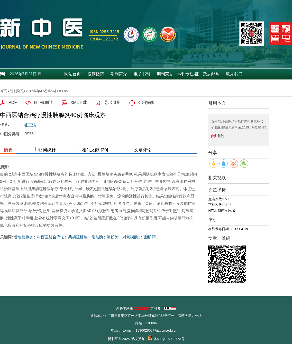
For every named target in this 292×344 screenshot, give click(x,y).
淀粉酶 (112, 237)
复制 (221, 136)
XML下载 (78, 102)
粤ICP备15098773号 (169, 339)
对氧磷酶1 (130, 237)
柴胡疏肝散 (77, 237)
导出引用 (112, 102)
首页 (3, 91)
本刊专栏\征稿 (188, 75)
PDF (13, 102)
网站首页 (72, 74)
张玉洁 (30, 125)
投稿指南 (95, 74)
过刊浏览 (17, 91)
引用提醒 (146, 102)
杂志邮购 (211, 74)
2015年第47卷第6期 (41, 91)
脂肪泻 (149, 237)
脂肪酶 (96, 237)
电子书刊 (142, 74)
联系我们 (234, 74)
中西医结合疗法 (50, 237)
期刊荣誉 (165, 74)
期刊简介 (118, 74)
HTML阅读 (43, 102)
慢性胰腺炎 (23, 237)
